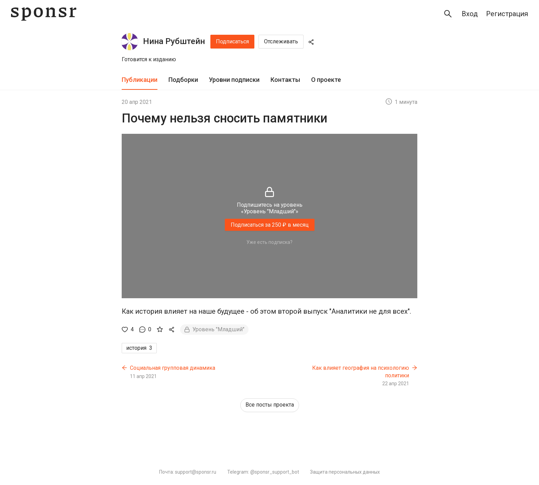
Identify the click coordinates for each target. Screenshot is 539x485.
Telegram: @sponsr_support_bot (263, 472)
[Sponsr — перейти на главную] (43, 14)
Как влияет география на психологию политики (360, 372)
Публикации (139, 79)
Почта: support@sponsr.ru (187, 472)
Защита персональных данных (345, 472)
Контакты (285, 79)
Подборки (183, 79)
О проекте (326, 79)
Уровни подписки (234, 79)
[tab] (139, 80)
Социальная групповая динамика (172, 368)
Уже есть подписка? (269, 242)
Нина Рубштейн (174, 41)
